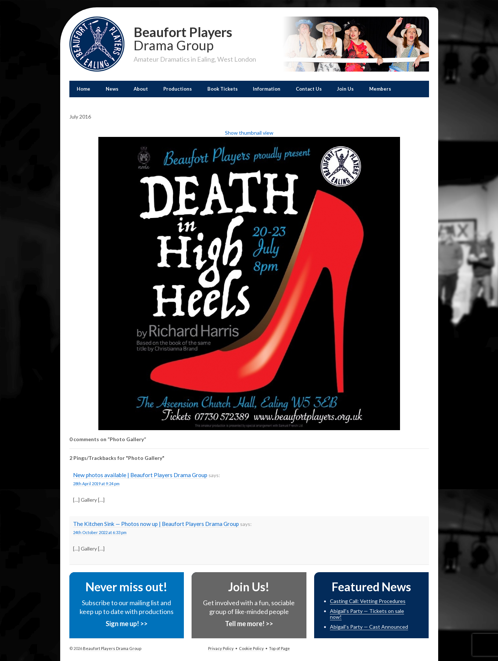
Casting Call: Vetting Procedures (368, 601)
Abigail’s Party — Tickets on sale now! (367, 614)
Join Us (345, 89)
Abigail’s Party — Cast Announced (369, 627)
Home (83, 89)
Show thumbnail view (249, 133)
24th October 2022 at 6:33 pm (100, 532)
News (112, 89)
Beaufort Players (195, 38)
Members (380, 89)
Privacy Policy (221, 648)
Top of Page (279, 648)
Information (266, 89)
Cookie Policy (251, 648)
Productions (177, 89)
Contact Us (309, 89)
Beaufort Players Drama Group (111, 648)
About (141, 89)
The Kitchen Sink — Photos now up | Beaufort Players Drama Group (156, 523)
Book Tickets (222, 89)
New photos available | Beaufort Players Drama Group (140, 475)
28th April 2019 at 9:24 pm (96, 483)
